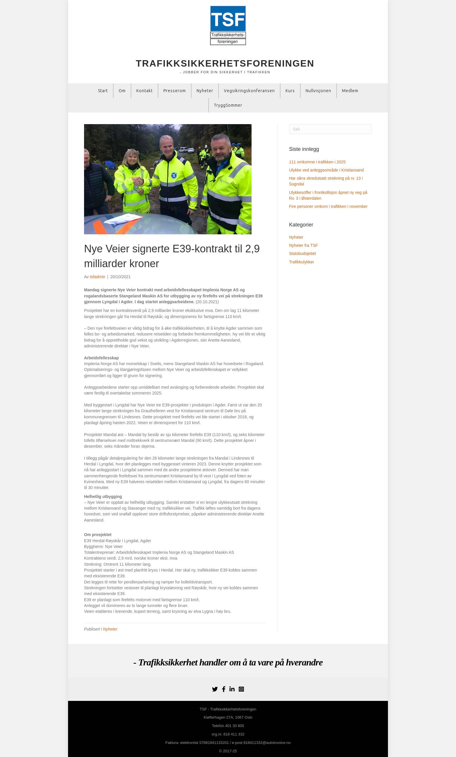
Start (103, 90)
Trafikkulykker (301, 262)
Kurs (290, 90)
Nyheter (205, 90)
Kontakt (144, 90)
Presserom (174, 90)
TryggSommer (228, 105)
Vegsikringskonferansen (249, 90)
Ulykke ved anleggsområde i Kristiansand (326, 170)
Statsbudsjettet (302, 253)
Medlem (350, 90)
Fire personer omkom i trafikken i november (328, 206)
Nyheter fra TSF (303, 245)
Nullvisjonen (318, 90)
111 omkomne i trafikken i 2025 (317, 162)
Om (122, 90)
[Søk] (330, 129)
